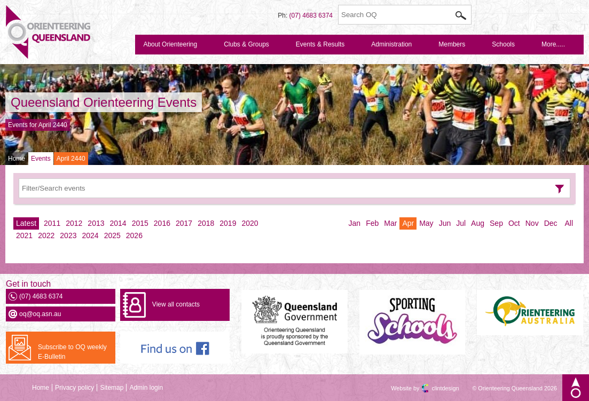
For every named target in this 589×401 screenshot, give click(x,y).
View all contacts (176, 304)
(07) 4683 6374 (311, 15)
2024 (90, 235)
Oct (514, 223)
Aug (477, 223)
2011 (52, 223)
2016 (162, 223)
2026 (134, 235)
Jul (461, 223)
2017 (184, 223)
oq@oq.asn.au (40, 314)
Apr (408, 223)
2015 (140, 223)
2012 (74, 223)
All (568, 223)
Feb (372, 223)
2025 (112, 235)
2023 (68, 235)
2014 (118, 223)
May (426, 223)
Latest (26, 223)
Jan (355, 223)
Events (41, 158)
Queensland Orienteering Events (104, 102)
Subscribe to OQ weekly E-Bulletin (72, 351)
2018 (206, 223)
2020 (249, 223)
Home (16, 158)
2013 (96, 223)
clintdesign (435, 388)
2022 (46, 235)
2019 (227, 223)
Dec (550, 223)
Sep (496, 223)
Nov (532, 223)
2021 (24, 235)
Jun (445, 223)
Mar (390, 223)
